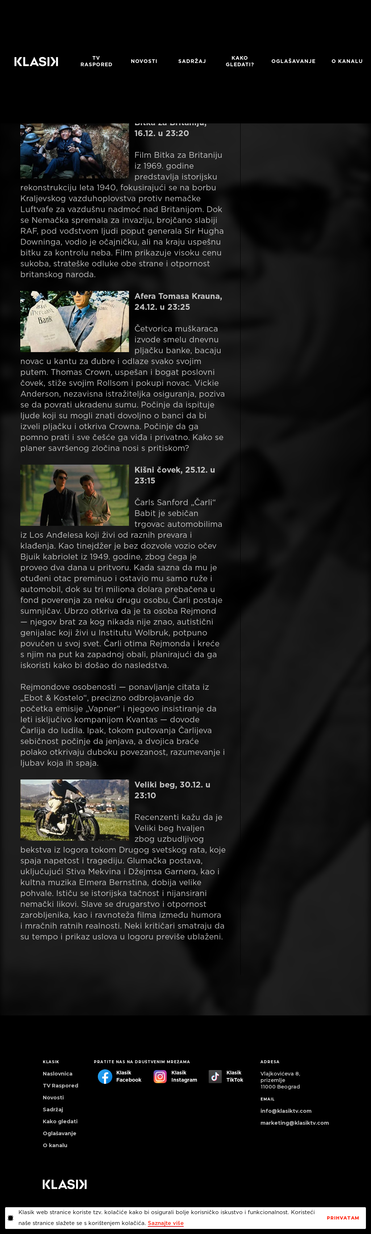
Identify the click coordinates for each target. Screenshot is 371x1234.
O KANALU (347, 61)
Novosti (144, 61)
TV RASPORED (96, 61)
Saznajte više (166, 1223)
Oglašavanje (293, 61)
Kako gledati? (240, 61)
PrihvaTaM (343, 1218)
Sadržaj (192, 61)
